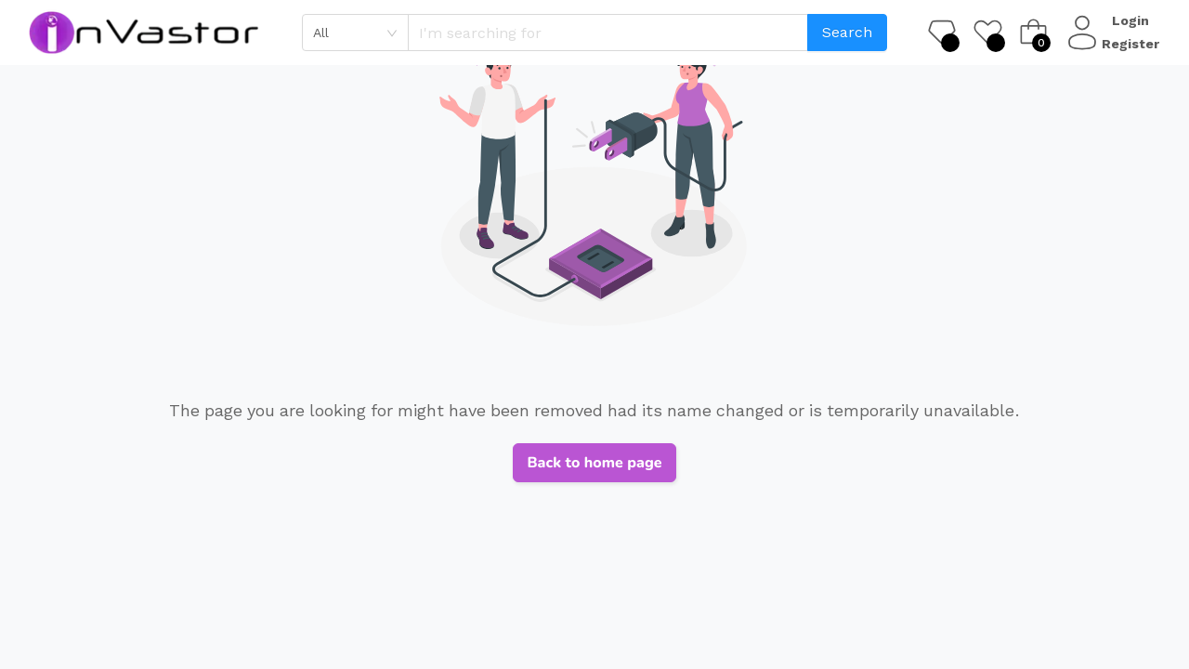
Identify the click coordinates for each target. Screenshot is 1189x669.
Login (1133, 20)
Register (1133, 43)
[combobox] (355, 32)
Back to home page (594, 463)
